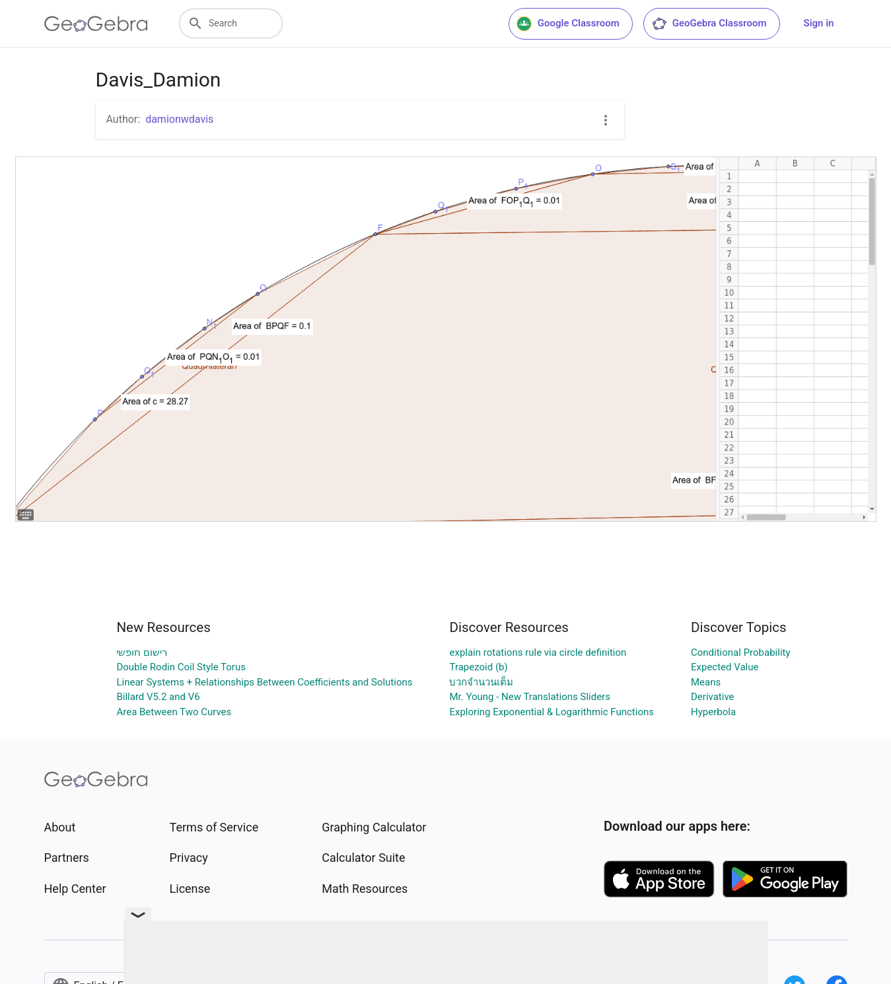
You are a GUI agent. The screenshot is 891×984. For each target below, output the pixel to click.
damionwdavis (179, 119)
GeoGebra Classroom (709, 24)
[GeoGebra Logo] (96, 24)
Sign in (819, 23)
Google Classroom (568, 24)
